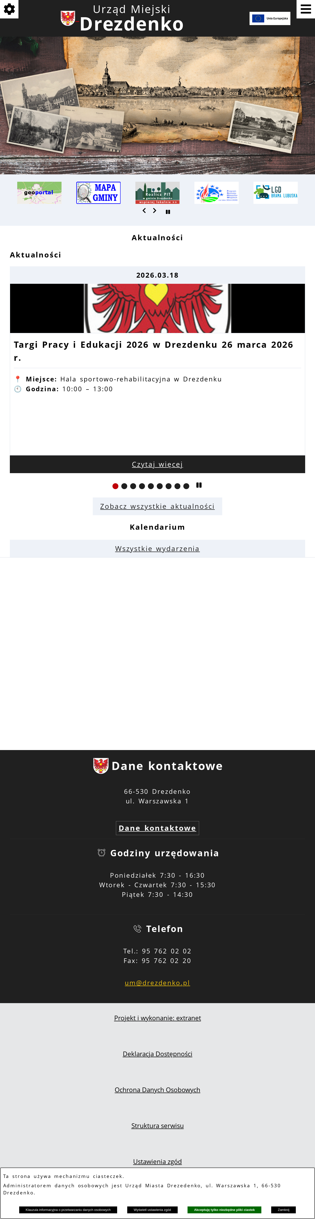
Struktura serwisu (157, 1125)
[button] (144, 210)
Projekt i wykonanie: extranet (157, 1018)
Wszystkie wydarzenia (157, 548)
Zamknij (283, 1210)
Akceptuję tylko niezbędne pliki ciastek (224, 1210)
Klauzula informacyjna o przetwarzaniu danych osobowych (68, 1210)
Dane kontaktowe (157, 828)
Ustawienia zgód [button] (157, 1161)
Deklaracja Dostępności (157, 1054)
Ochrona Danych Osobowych (157, 1089)
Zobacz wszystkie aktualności (157, 506)
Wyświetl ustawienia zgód (152, 1210)
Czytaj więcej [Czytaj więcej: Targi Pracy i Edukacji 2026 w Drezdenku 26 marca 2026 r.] (157, 464)
